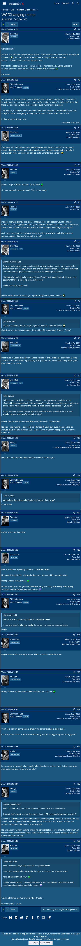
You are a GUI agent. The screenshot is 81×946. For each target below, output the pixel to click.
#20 (78, 841)
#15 (78, 635)
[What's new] (73, 3)
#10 (78, 438)
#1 (79, 29)
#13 (78, 550)
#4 (79, 165)
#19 (78, 784)
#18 (78, 747)
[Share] (75, 29)
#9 (79, 376)
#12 (78, 513)
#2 (79, 80)
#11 (78, 475)
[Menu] (4, 3)
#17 (78, 709)
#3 (79, 128)
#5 (79, 202)
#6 (79, 241)
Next (13, 24)
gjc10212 (8, 19)
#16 (78, 672)
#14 (78, 595)
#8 (79, 338)
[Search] (77, 3)
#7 (79, 301)
